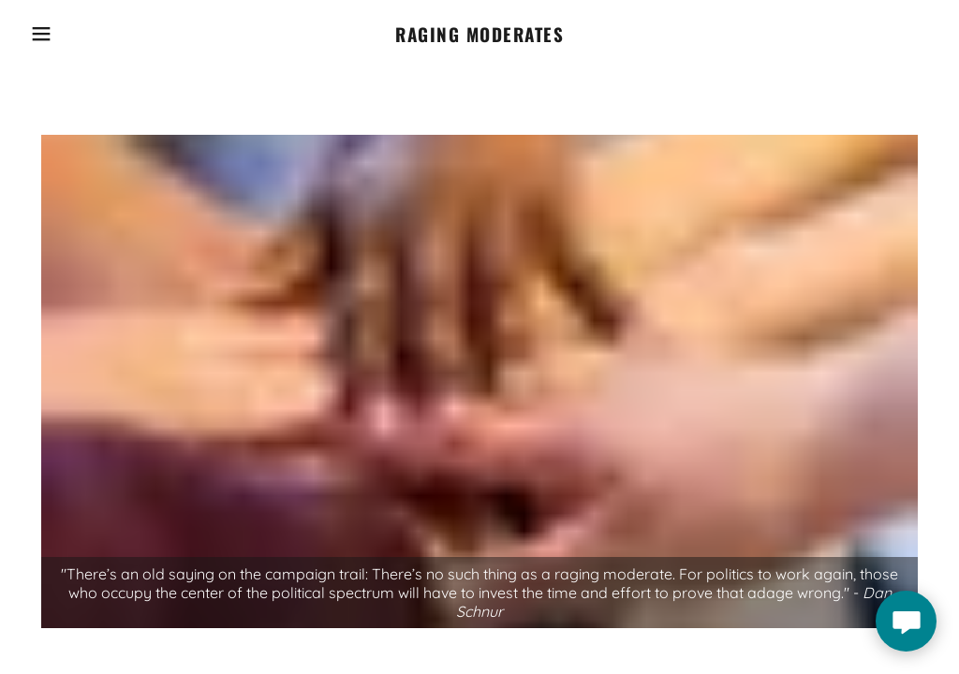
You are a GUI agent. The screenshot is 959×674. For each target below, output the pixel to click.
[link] (479, 34)
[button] (47, 33)
